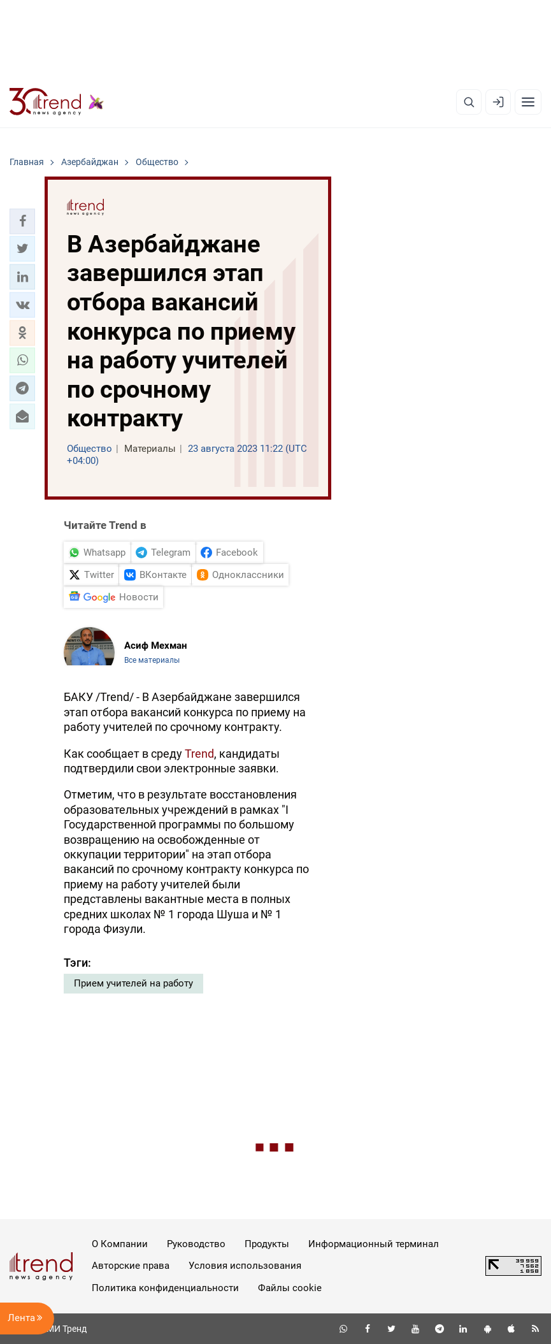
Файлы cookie (290, 1288)
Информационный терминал (373, 1244)
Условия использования (245, 1265)
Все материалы (152, 660)
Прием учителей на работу (133, 983)
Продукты (267, 1244)
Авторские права (130, 1265)
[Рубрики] (528, 102)
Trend (199, 753)
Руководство (196, 1244)
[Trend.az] (57, 102)
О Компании (120, 1244)
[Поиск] (469, 102)
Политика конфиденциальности (165, 1288)
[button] (22, 221)
